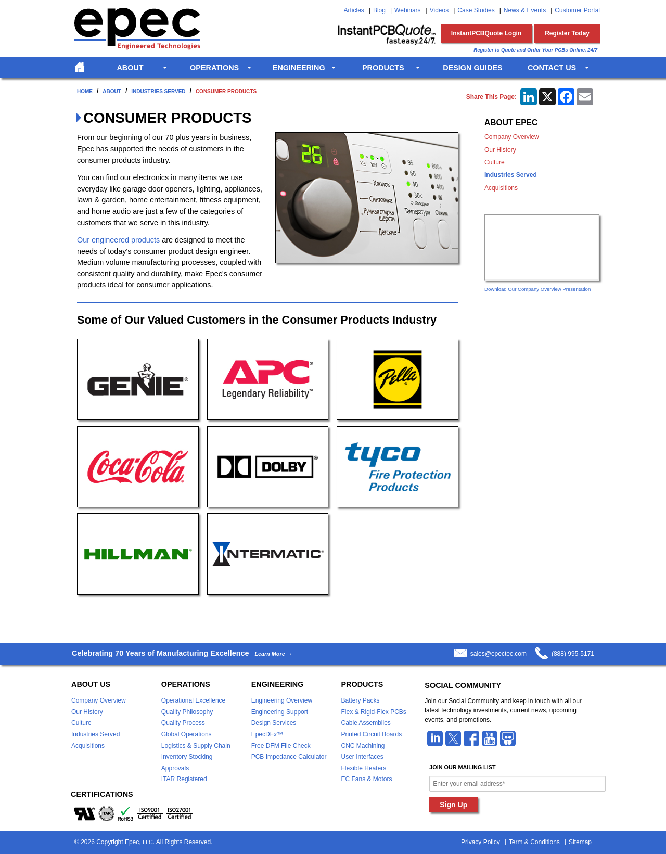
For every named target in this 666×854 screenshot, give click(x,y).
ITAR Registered (184, 779)
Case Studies (475, 10)
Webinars (407, 10)
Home (85, 91)
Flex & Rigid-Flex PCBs (373, 712)
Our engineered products (118, 240)
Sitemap (580, 842)
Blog (379, 10)
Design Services (274, 722)
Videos (439, 10)
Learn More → (273, 654)
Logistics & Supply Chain (195, 745)
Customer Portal (577, 10)
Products (383, 67)
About (130, 67)
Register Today (567, 33)
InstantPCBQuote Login (486, 33)
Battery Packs (360, 700)
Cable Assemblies (365, 722)
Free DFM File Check (281, 745)
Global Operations (186, 734)
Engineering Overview (281, 700)
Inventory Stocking (187, 756)
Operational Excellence (193, 700)
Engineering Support (279, 712)
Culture (494, 162)
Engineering (299, 67)
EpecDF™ (267, 734)
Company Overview (511, 137)
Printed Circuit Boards (371, 734)
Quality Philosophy (187, 712)
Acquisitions (501, 188)
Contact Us (552, 67)
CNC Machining (363, 745)
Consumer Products (226, 91)
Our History (500, 150)
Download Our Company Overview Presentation (537, 289)
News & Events (525, 10)
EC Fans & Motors (366, 779)
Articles (353, 10)
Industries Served (158, 91)
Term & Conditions (534, 842)
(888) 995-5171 (573, 653)
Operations (214, 67)
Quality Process (183, 722)
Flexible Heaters (363, 768)
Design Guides (472, 67)
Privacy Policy (480, 842)
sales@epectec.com (498, 653)
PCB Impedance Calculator (289, 756)
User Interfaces (362, 756)
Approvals (175, 768)
